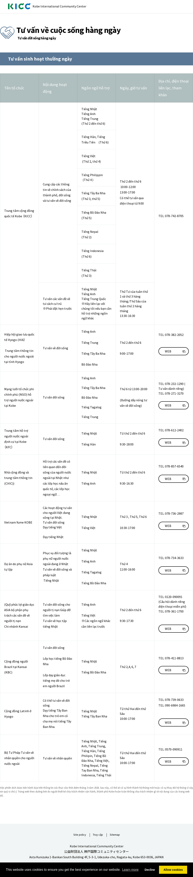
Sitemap (115, 834)
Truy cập (98, 834)
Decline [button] (150, 869)
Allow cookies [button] (173, 869)
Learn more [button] (130, 869)
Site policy (79, 834)
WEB (168, 351)
